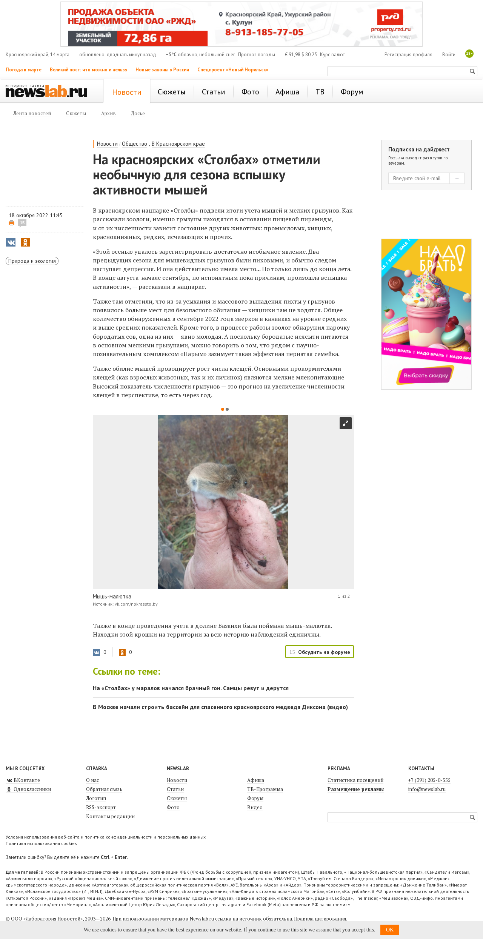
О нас (92, 780)
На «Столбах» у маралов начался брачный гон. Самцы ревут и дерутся (191, 688)
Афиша (255, 780)
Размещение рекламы (356, 789)
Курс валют (332, 54)
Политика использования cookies (41, 843)
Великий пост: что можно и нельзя (89, 69)
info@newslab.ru (427, 789)
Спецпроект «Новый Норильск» (232, 69)
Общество (134, 143)
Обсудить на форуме (324, 652)
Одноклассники (28, 789)
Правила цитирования (320, 918)
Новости (107, 143)
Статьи (175, 789)
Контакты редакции (110, 816)
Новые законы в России (162, 69)
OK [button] (390, 930)
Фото (173, 807)
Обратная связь (104, 789)
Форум (255, 798)
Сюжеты (177, 798)
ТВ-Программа (265, 789)
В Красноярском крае (178, 143)
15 (22, 222)
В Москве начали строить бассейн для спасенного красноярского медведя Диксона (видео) (220, 707)
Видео (255, 807)
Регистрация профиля (408, 54)
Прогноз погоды (256, 54)
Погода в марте (24, 69)
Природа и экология (32, 260)
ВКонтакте (23, 780)
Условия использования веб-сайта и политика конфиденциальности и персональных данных (106, 837)
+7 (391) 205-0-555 (429, 780)
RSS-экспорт (101, 807)
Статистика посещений (355, 780)
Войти (448, 54)
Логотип (96, 798)
